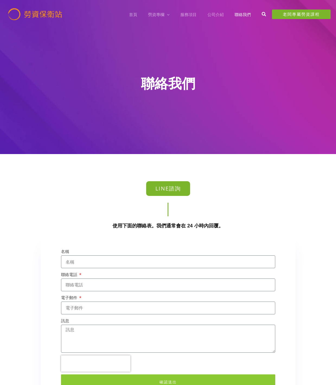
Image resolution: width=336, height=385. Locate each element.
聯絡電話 (69, 274)
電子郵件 (69, 297)
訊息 (65, 320)
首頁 (145, 14)
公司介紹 (220, 14)
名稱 (65, 251)
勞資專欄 (168, 14)
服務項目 (195, 14)
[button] (176, 14)
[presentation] (95, 363)
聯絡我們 (244, 14)
